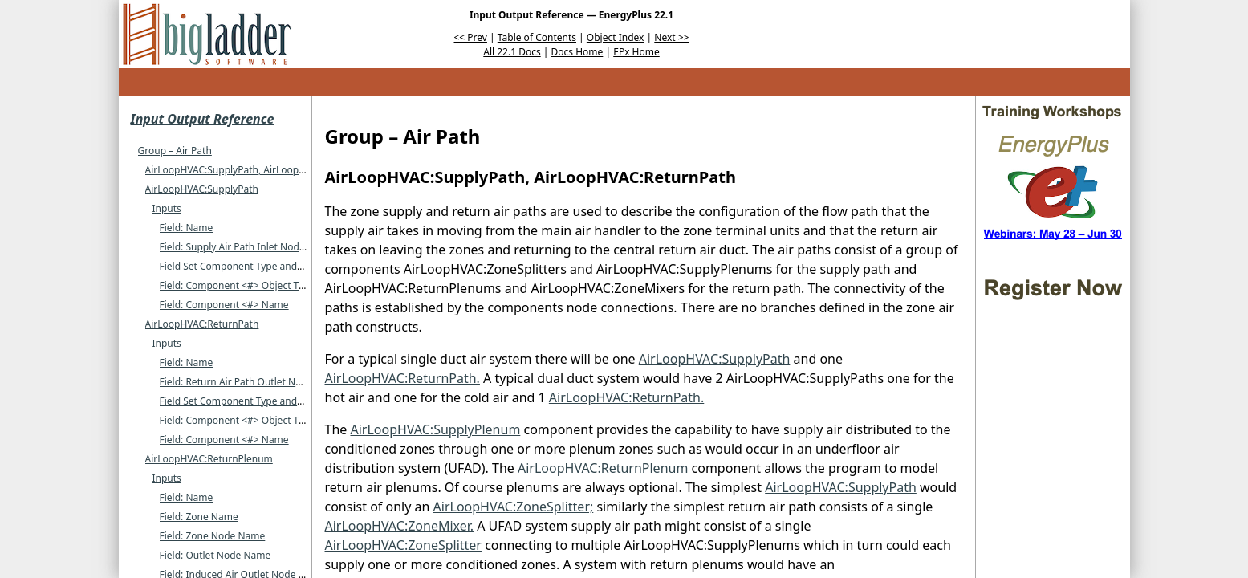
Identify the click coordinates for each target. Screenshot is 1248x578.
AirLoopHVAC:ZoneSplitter (403, 545)
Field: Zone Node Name (213, 536)
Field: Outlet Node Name (215, 555)
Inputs (166, 208)
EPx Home (636, 52)
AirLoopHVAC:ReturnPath (202, 324)
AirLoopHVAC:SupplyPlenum (435, 429)
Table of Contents (537, 37)
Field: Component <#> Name (224, 304)
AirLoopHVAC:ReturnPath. (402, 378)
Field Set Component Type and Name (243, 266)
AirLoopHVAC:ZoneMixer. (399, 526)
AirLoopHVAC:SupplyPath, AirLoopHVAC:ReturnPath (261, 170)
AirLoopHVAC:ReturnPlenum (209, 459)
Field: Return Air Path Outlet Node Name (251, 382)
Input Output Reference (202, 119)
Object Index (615, 37)
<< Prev (470, 37)
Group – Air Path (175, 150)
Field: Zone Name (199, 516)
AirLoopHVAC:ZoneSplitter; (513, 506)
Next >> (671, 37)
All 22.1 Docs (511, 52)
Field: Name (186, 227)
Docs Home (577, 52)
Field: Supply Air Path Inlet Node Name (247, 247)
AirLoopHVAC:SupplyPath (201, 189)
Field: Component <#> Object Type (237, 285)
